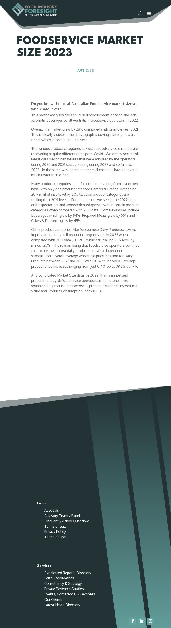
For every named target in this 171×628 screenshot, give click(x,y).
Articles (85, 75)
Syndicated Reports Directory (67, 491)
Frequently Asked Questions (67, 439)
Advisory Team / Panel (62, 433)
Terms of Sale (55, 444)
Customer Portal (136, 5)
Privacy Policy (55, 449)
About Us (51, 428)
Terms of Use (55, 455)
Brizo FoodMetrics (59, 496)
